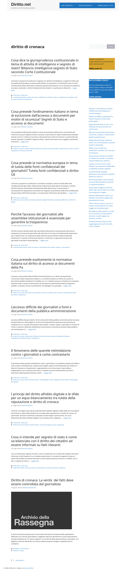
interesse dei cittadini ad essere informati (38, 336)
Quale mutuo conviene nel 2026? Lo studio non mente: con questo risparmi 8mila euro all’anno (101, 158)
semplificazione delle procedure (21, 338)
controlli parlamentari (20, 97)
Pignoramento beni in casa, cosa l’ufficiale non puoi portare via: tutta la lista (101, 126)
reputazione (60, 425)
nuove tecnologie (45, 425)
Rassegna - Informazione (21, 548)
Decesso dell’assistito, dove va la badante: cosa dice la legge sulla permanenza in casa (101, 197)
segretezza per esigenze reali (68, 97)
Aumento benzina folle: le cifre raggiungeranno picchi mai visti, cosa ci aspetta (101, 223)
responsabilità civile (46, 380)
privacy (54, 425)
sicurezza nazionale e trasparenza (21, 99)
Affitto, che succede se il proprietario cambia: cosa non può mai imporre (101, 150)
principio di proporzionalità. (50, 148)
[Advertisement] (63, 25)
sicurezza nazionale (51, 468)
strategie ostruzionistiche (61, 380)
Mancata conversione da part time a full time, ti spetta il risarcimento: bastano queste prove (102, 134)
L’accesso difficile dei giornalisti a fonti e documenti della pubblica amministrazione (43, 309)
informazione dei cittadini (47, 247)
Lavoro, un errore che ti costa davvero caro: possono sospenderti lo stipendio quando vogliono (102, 166)
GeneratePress (29, 568)
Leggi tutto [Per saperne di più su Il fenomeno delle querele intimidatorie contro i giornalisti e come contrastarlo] (48, 373)
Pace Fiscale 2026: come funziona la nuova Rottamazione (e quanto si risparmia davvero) (101, 182)
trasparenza (22, 295)
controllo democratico (20, 247)
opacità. (58, 247)
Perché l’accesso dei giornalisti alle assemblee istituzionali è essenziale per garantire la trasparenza (41, 218)
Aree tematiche (69, 5)
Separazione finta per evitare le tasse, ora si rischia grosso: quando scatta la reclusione (102, 142)
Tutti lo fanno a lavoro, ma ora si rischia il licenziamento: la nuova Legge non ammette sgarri (101, 205)
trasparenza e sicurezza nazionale (21, 150)
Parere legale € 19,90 (105, 5)
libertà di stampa (30, 200)
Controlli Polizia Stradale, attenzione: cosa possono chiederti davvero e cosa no (102, 174)
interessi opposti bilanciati (33, 148)
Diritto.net (21, 4)
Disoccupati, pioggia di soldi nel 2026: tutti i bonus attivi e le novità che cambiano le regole (101, 189)
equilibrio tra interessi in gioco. (48, 97)
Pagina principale (87, 5)
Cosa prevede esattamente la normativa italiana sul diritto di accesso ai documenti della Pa (43, 263)
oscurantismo (66, 247)
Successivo (20, 560)
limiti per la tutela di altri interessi (51, 293)
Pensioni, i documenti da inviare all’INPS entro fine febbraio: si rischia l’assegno (100, 111)
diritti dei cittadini (18, 468)
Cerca (111, 46)
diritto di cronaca (33, 97)
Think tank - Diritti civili (20, 95)
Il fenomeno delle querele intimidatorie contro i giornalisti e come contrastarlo (41, 352)
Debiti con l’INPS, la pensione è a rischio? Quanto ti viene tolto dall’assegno (101, 118)
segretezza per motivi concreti (69, 148)
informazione (40, 468)
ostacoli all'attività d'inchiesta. (60, 336)
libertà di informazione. (32, 380)
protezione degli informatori (45, 200)
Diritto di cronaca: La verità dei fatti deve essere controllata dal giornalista (42, 482)
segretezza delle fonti (61, 200)
